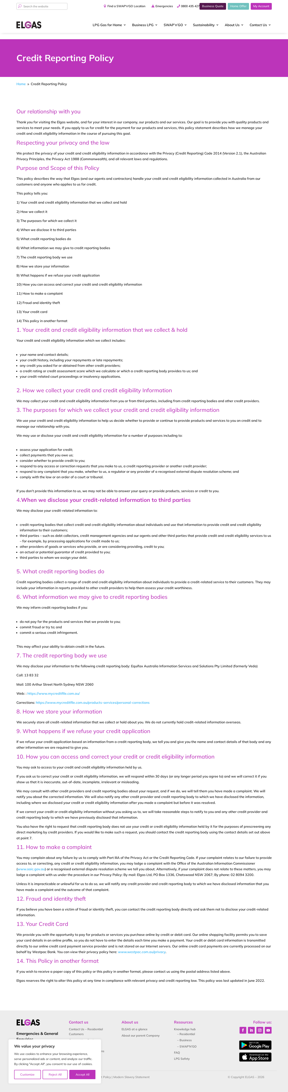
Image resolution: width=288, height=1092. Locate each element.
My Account (261, 6)
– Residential (186, 1027)
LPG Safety (182, 1052)
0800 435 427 (182, 6)
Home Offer (238, 6)
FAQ (177, 1046)
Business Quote (213, 6)
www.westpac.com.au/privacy (142, 945)
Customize (27, 1074)
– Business (184, 1034)
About (232, 25)
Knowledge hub (185, 1023)
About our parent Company (141, 1029)
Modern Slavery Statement (131, 1070)
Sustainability (204, 25)
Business (143, 25)
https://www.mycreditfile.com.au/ (53, 687)
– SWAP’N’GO (187, 1040)
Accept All (82, 1074)
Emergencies (154, 6)
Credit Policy (102, 1070)
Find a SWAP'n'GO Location (117, 6)
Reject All (55, 1074)
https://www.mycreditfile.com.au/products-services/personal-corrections (93, 696)
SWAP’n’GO (173, 25)
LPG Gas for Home (107, 25)
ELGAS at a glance (134, 1023)
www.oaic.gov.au (31, 863)
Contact (258, 25)
